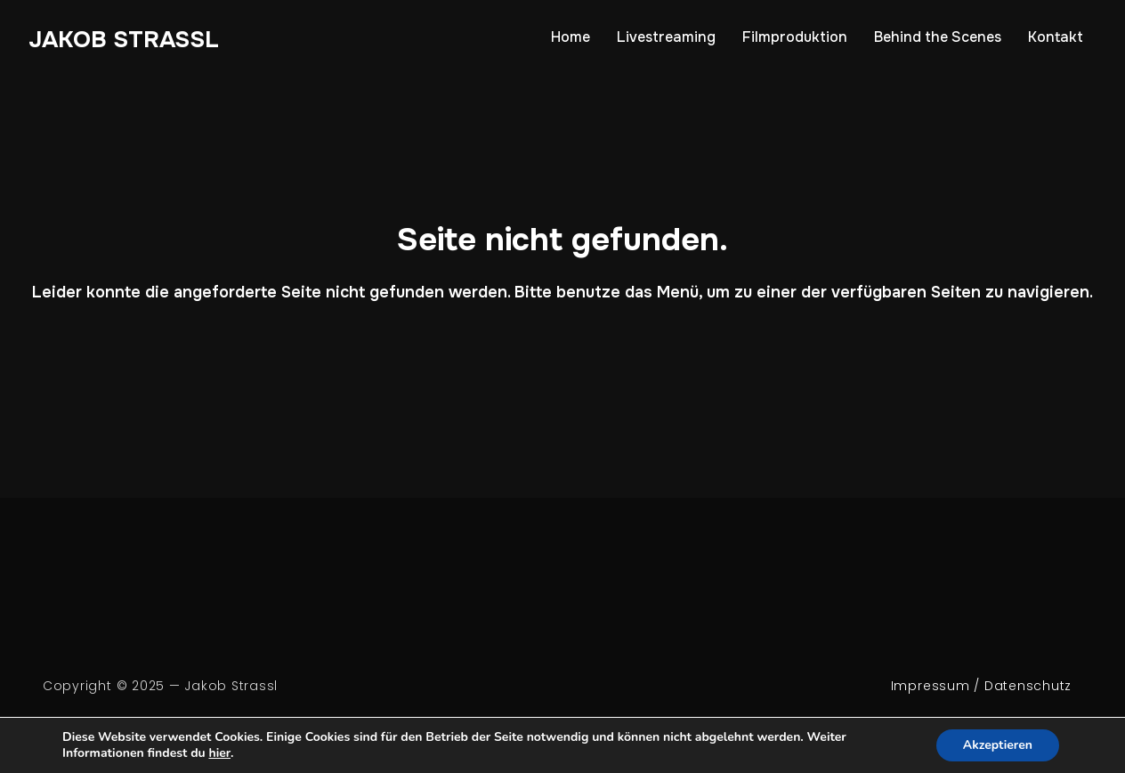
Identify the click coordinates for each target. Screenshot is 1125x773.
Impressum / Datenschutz (981, 686)
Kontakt (1055, 37)
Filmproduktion (794, 37)
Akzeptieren (997, 744)
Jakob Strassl (123, 39)
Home (570, 37)
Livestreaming (666, 37)
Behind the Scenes (937, 37)
